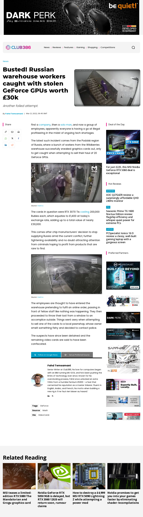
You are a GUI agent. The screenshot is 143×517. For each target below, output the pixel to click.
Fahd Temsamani (14, 113)
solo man (66, 124)
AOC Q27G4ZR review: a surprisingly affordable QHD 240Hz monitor (122, 197)
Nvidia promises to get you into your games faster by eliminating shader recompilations (123, 498)
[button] (133, 47)
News (6, 61)
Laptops (110, 229)
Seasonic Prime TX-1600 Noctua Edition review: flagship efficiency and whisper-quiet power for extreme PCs (120, 217)
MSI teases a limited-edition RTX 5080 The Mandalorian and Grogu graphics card (17, 498)
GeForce (44, 405)
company (45, 124)
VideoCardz (43, 415)
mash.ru (40, 206)
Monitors (110, 191)
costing (84, 211)
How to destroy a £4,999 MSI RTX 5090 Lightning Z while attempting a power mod (89, 498)
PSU (108, 207)
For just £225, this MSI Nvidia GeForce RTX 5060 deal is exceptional (123, 170)
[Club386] (18, 47)
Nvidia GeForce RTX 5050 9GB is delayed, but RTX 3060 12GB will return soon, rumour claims (54, 499)
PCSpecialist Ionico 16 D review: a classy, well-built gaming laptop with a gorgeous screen (121, 237)
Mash (45, 410)
